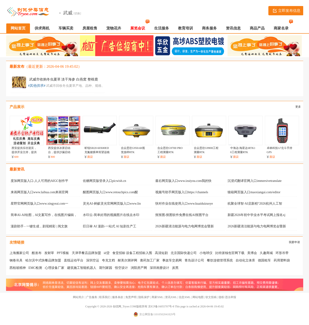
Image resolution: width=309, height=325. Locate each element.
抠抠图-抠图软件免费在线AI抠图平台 (181, 215)
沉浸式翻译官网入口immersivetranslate (255, 181)
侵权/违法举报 (227, 297)
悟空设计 (121, 268)
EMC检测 (35, 268)
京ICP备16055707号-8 (161, 306)
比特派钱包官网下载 (229, 253)
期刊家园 (105, 268)
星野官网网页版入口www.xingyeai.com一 (39, 203)
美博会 (252, 253)
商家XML (157, 297)
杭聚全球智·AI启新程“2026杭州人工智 (255, 203)
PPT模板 (63, 253)
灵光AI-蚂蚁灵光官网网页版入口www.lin (112, 203)
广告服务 (91, 297)
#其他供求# (37, 85)
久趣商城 (266, 253)
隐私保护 (144, 297)
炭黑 (175, 268)
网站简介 (78, 297)
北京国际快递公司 (184, 253)
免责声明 (131, 297)
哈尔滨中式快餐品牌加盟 (43, 260)
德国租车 (264, 260)
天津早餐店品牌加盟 (86, 253)
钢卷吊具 (16, 260)
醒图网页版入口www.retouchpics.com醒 (110, 192)
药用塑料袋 (282, 260)
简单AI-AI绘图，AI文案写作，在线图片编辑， (44, 215)
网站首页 (18, 28)
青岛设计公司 (194, 260)
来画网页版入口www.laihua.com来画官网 (39, 192)
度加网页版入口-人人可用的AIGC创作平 (39, 181)
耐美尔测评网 (127, 260)
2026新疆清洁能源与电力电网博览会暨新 (184, 226)
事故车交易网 (172, 260)
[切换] (77, 13)
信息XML (184, 297)
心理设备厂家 (54, 268)
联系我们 (104, 297)
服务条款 (117, 297)
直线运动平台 (73, 260)
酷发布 (37, 253)
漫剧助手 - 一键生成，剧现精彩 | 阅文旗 (39, 226)
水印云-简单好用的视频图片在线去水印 (111, 215)
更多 (298, 106)
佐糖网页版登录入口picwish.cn (104, 181)
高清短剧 (161, 253)
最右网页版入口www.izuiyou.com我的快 (183, 181)
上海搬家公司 (19, 253)
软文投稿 (211, 297)
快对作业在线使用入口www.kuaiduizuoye (184, 203)
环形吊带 (282, 253)
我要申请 (294, 242)
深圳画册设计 (159, 268)
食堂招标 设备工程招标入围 (132, 253)
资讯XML (171, 297)
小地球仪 (205, 253)
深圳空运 (92, 260)
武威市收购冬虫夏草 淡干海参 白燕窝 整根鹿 (63, 79)
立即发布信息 (289, 11)
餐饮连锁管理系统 (220, 260)
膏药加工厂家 (149, 260)
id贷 (107, 253)
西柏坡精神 (18, 268)
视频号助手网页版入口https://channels (181, 192)
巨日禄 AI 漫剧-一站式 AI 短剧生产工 (109, 226)
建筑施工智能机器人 (81, 268)
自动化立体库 (245, 260)
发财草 (49, 253)
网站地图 (198, 297)
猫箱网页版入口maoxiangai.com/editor (254, 192)
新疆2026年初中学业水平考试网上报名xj (256, 215)
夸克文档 (108, 260)
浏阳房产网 (139, 268)
